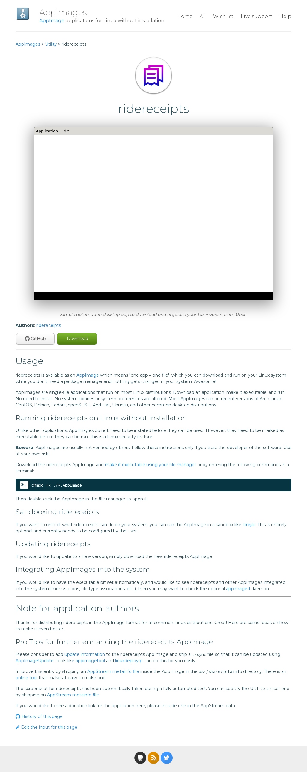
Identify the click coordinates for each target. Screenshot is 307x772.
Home (184, 16)
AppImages (63, 12)
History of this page (39, 716)
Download (77, 338)
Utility (51, 44)
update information (84, 654)
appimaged (238, 588)
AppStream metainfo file (113, 671)
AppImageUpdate (35, 660)
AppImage (51, 20)
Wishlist (223, 16)
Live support (256, 16)
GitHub (35, 338)
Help (285, 16)
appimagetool (90, 660)
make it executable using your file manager (150, 464)
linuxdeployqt (129, 660)
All (203, 16)
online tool (26, 677)
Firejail (249, 524)
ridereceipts (48, 325)
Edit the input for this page (46, 727)
